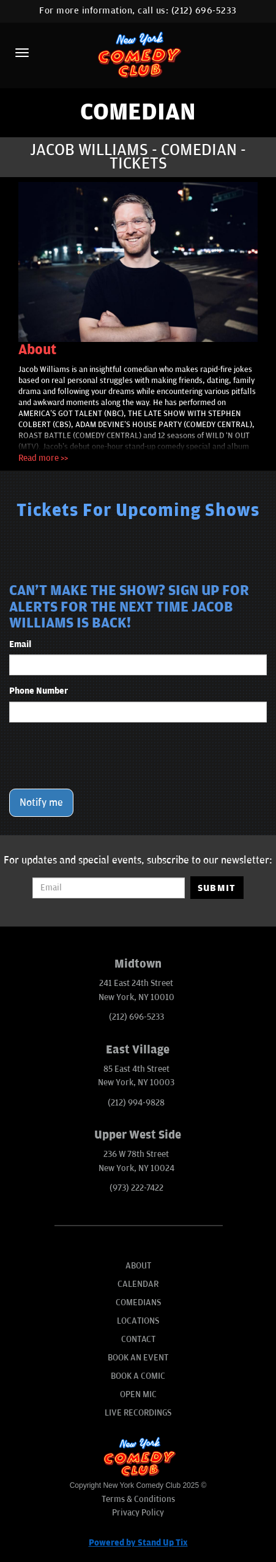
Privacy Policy (138, 1512)
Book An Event (138, 1357)
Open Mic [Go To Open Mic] (138, 1394)
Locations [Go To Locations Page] (138, 1321)
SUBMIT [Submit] (217, 887)
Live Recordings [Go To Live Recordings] (138, 1413)
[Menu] (22, 53)
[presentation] (102, 755)
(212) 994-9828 (136, 1103)
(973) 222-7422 (136, 1188)
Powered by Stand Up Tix (138, 1542)
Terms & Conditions (138, 1499)
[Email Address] (108, 888)
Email (20, 644)
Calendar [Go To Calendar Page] (138, 1284)
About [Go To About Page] (138, 1266)
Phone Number (38, 691)
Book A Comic (138, 1376)
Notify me (41, 803)
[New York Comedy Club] (138, 54)
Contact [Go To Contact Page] (138, 1339)
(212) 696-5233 (204, 11)
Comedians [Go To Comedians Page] (138, 1302)
